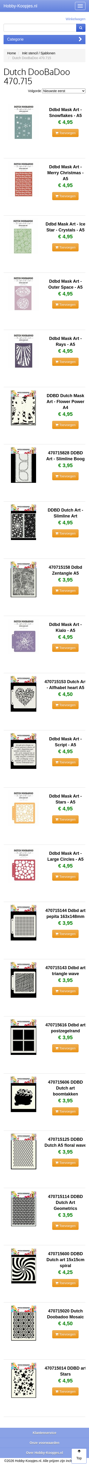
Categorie (44, 39)
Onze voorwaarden (44, 1443)
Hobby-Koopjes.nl (20, 6)
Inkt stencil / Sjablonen (38, 53)
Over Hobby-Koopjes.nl (44, 1453)
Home (11, 53)
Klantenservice (44, 1433)
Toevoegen (65, 133)
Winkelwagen (75, 19)
